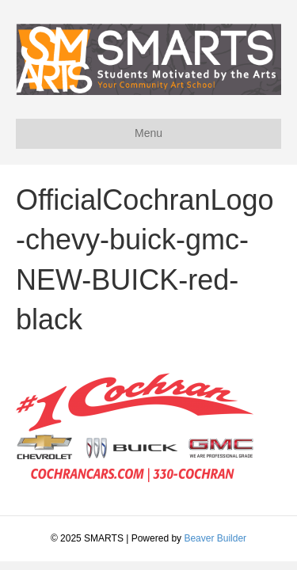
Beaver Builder (215, 538)
